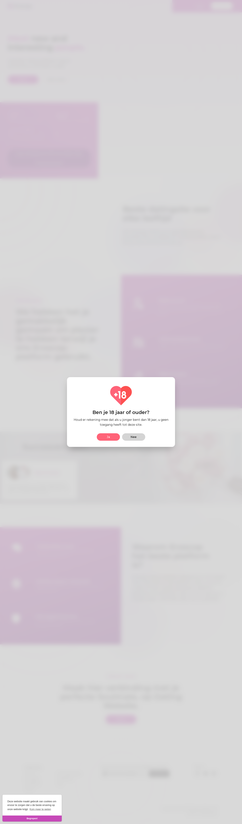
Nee (134, 437)
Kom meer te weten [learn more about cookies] (40, 809)
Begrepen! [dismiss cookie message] (32, 818)
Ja (108, 437)
